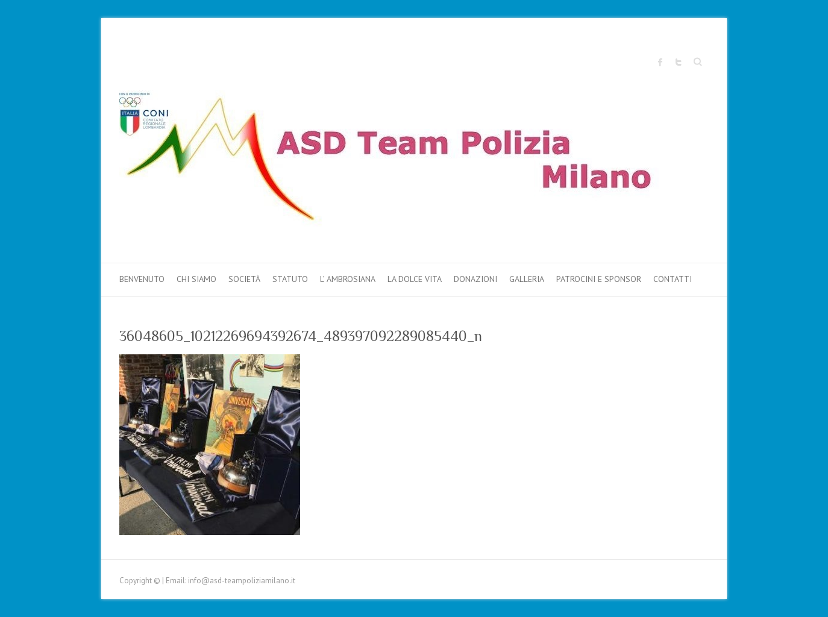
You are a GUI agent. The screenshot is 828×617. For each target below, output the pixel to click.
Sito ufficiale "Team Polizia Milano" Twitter (679, 62)
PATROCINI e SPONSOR (598, 279)
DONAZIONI (475, 279)
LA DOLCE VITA (414, 279)
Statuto (290, 279)
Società (244, 279)
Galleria (526, 279)
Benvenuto (142, 279)
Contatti (672, 279)
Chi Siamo (196, 279)
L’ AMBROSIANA (347, 279)
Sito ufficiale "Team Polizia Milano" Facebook (660, 62)
